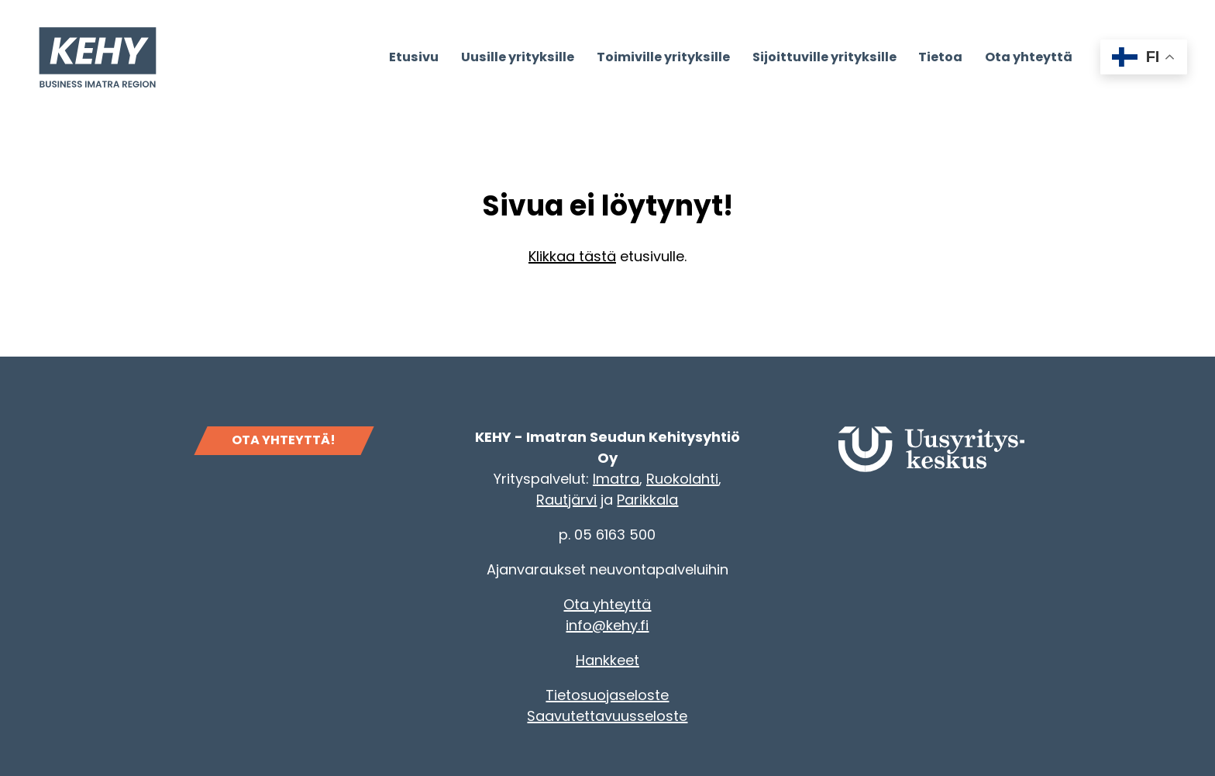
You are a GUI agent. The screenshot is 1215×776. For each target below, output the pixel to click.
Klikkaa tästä (572, 256)
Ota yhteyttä (607, 604)
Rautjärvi (566, 499)
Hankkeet (607, 660)
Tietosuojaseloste (607, 695)
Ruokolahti (682, 478)
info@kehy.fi (607, 625)
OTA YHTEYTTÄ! (284, 440)
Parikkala (647, 499)
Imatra (616, 478)
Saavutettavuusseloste (607, 716)
